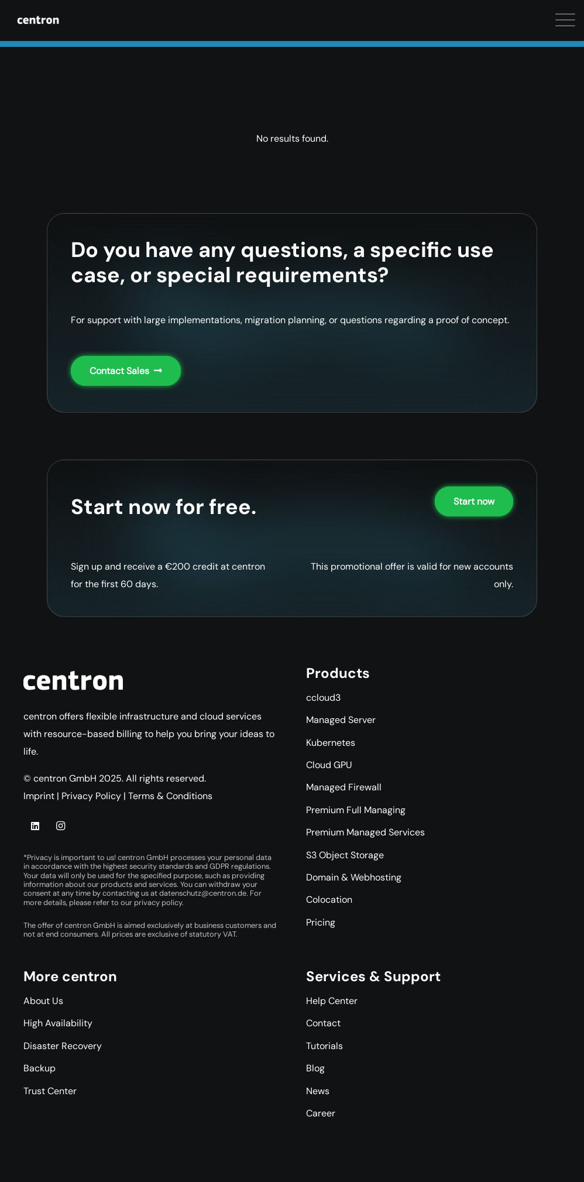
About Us (43, 1001)
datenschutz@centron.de (202, 893)
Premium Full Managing (356, 810)
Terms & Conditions (170, 796)
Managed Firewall (344, 787)
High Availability (57, 1023)
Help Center (332, 1001)
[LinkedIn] (35, 826)
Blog (315, 1068)
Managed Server (341, 720)
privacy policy (158, 902)
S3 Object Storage (345, 855)
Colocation (329, 899)
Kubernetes (330, 742)
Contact (323, 1023)
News (317, 1091)
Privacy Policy (91, 796)
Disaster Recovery (62, 1046)
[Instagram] (60, 826)
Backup (39, 1068)
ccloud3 (323, 697)
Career (320, 1113)
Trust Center (50, 1091)
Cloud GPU (329, 765)
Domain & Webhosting (353, 877)
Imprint (38, 796)
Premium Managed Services (365, 832)
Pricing (320, 922)
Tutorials (324, 1046)
